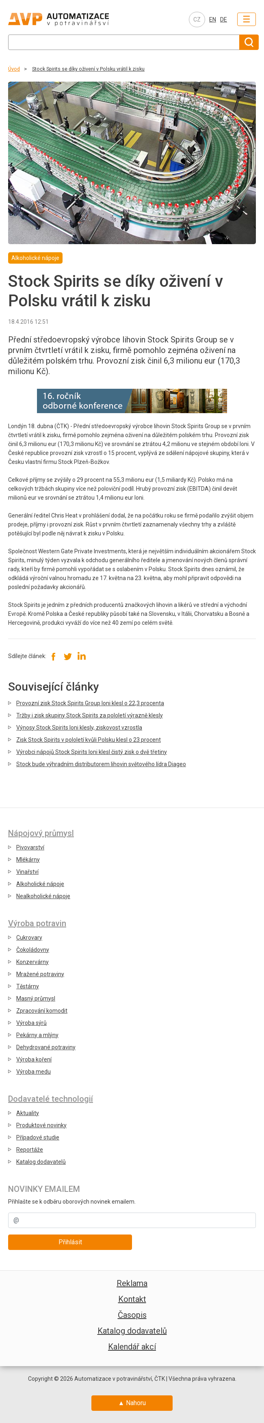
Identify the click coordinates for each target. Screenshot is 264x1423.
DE (223, 19)
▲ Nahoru (132, 1403)
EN (212, 19)
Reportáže (29, 1149)
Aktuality (27, 1113)
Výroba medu (33, 1071)
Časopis (132, 1315)
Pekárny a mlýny (37, 1035)
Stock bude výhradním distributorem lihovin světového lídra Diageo (101, 764)
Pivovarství (30, 847)
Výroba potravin (37, 923)
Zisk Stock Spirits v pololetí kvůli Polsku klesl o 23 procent (88, 739)
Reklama (132, 1283)
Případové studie (37, 1137)
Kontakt (132, 1299)
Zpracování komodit (41, 1010)
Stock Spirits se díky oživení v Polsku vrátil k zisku (88, 69)
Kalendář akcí (132, 1347)
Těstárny (27, 986)
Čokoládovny (32, 950)
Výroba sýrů (31, 1023)
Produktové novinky (41, 1125)
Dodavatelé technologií (50, 1099)
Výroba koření (34, 1059)
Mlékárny (28, 859)
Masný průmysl (35, 998)
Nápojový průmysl (41, 833)
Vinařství (27, 872)
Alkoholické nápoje (40, 884)
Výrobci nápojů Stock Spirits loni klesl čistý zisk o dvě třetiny (91, 752)
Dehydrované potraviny (46, 1047)
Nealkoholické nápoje (43, 896)
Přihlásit (70, 1242)
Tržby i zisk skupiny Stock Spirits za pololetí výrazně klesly (89, 715)
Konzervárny (32, 962)
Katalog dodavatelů (41, 1162)
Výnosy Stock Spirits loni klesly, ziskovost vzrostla (79, 727)
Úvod (14, 69)
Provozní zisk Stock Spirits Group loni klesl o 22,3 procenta (90, 703)
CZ (197, 19)
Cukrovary (29, 937)
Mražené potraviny (40, 974)
